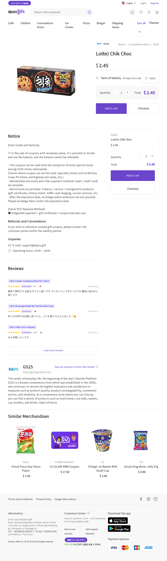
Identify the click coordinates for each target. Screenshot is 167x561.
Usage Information (65, 499)
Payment (90, 533)
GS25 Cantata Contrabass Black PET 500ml (29, 281)
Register (155, 3)
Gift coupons (92, 529)
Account (68, 533)
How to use (69, 529)
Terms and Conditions (20, 499)
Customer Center (77, 513)
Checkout (143, 108)
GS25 (156, 44)
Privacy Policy (43, 499)
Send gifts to (19, 3)
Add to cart (111, 108)
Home (121, 44)
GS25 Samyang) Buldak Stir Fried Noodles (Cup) (31, 305)
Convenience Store (139, 44)
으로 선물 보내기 (76, 539)
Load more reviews (53, 350)
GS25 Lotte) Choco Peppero (22, 327)
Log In (143, 3)
